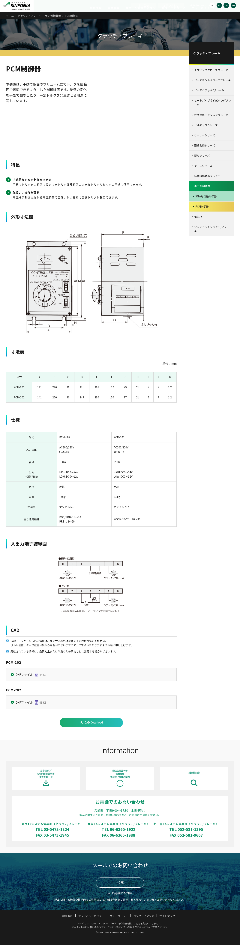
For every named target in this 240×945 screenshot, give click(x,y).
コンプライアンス (143, 923)
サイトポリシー (119, 923)
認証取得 (67, 923)
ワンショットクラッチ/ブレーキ (211, 236)
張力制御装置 (53, 23)
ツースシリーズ (203, 173)
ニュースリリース (203, 15)
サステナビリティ (173, 15)
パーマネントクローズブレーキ (212, 87)
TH (233, 5)
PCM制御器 (202, 214)
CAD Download (94, 730)
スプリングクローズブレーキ (211, 77)
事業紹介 (114, 15)
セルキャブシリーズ (206, 132)
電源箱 (198, 224)
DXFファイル (24, 682)
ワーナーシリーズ (204, 143)
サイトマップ (167, 923)
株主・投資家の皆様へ (141, 15)
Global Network (198, 5)
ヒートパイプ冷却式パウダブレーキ (212, 110)
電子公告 (143, 5)
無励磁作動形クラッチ (207, 183)
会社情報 (96, 15)
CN (226, 5)
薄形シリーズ (202, 163)
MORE (120, 890)
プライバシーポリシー (91, 923)
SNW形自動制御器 (206, 204)
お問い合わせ (171, 5)
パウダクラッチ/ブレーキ (209, 98)
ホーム (10, 23)
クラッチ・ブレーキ (29, 23)
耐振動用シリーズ (204, 153)
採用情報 (227, 15)
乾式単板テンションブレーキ (211, 122)
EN (219, 5)
